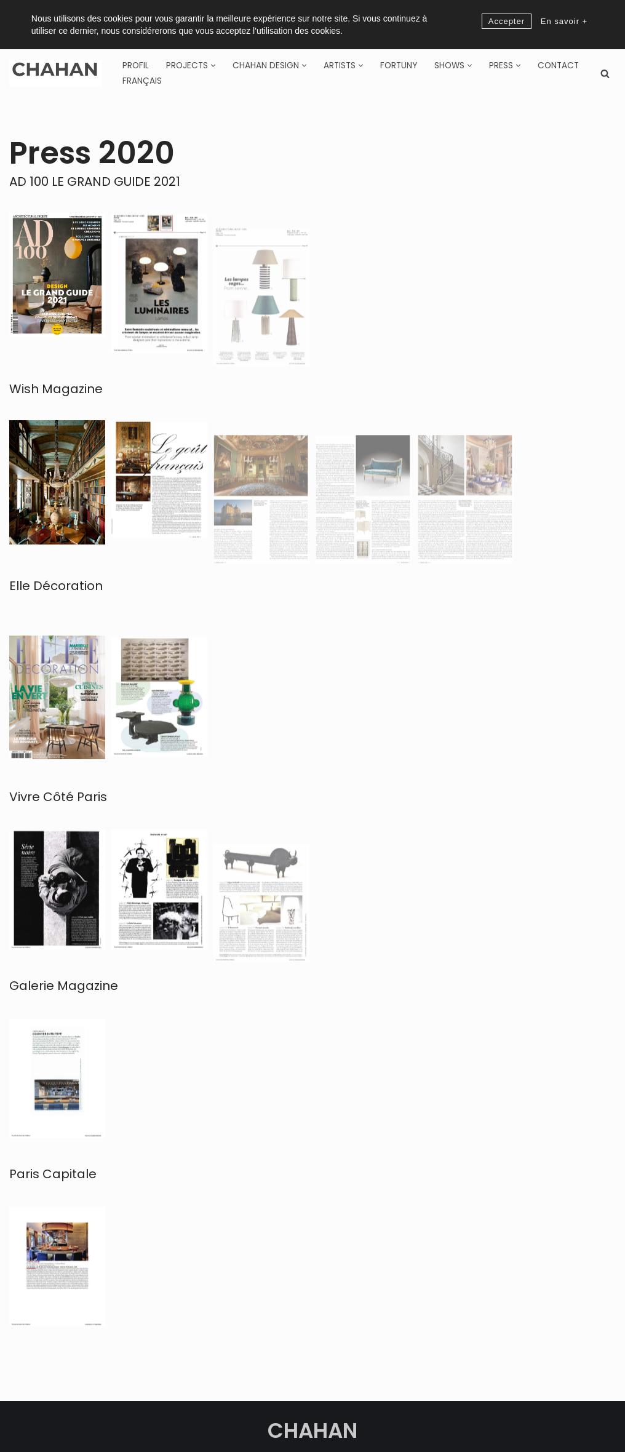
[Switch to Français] (142, 81)
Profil (135, 65)
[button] (213, 65)
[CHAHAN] (55, 73)
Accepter (506, 21)
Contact (558, 65)
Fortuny (398, 65)
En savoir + (564, 21)
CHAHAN (312, 1430)
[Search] (605, 73)
